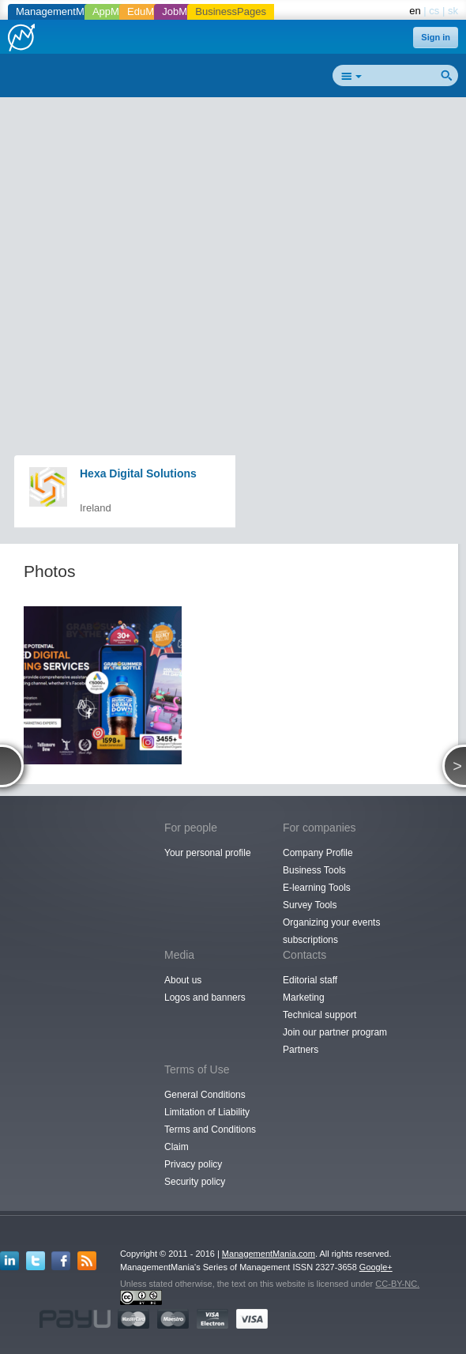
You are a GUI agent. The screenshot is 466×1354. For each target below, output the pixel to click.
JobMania (184, 11)
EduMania (150, 11)
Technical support (319, 1014)
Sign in (435, 37)
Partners (300, 1049)
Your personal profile (207, 852)
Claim (176, 1146)
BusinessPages (230, 11)
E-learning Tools (317, 887)
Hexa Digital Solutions (138, 473)
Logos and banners (205, 997)
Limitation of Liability (207, 1112)
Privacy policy (193, 1164)
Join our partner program (335, 1032)
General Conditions (205, 1094)
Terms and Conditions (210, 1129)
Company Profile (318, 852)
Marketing (304, 997)
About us (182, 980)
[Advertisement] (239, 218)
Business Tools (314, 870)
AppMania (115, 11)
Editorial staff (310, 980)
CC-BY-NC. (397, 1283)
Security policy (194, 1181)
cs (434, 11)
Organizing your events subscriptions (331, 931)
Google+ (376, 1267)
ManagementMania (59, 11)
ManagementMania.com (268, 1253)
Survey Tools (309, 905)
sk (453, 11)
